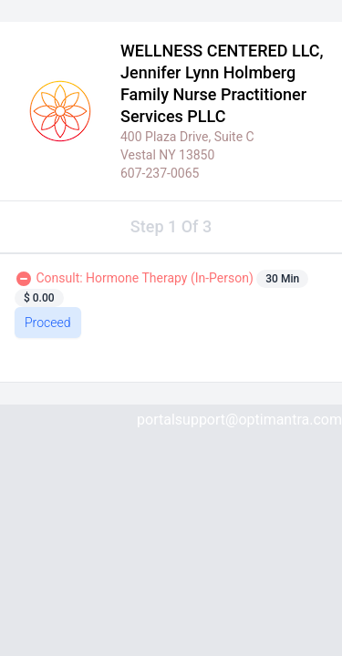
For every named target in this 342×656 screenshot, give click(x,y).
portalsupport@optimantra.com (239, 419)
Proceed (48, 322)
